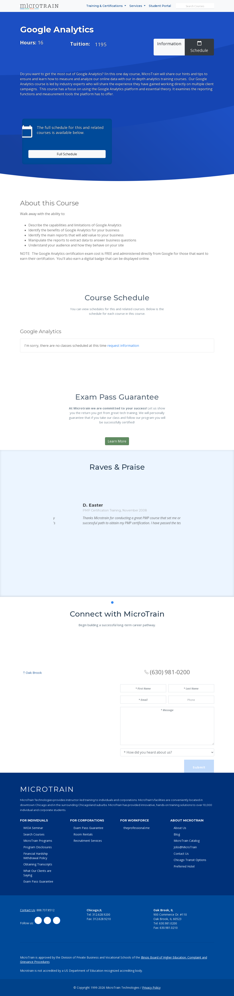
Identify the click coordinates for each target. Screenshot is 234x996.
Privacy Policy (151, 988)
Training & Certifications (105, 6)
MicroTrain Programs (37, 841)
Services (136, 6)
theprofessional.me (137, 828)
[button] (107, 663)
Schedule (199, 47)
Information (169, 43)
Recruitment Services (87, 841)
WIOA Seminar (33, 828)
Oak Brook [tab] (32, 739)
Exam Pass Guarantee (38, 881)
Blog (177, 834)
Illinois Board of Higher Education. (164, 957)
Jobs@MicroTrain (185, 847)
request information (123, 398)
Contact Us (181, 854)
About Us (180, 828)
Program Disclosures (37, 847)
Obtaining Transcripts (37, 864)
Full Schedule (67, 154)
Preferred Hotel (184, 866)
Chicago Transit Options (190, 860)
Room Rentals (83, 834)
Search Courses (33, 834)
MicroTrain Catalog (187, 841)
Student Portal (160, 6)
